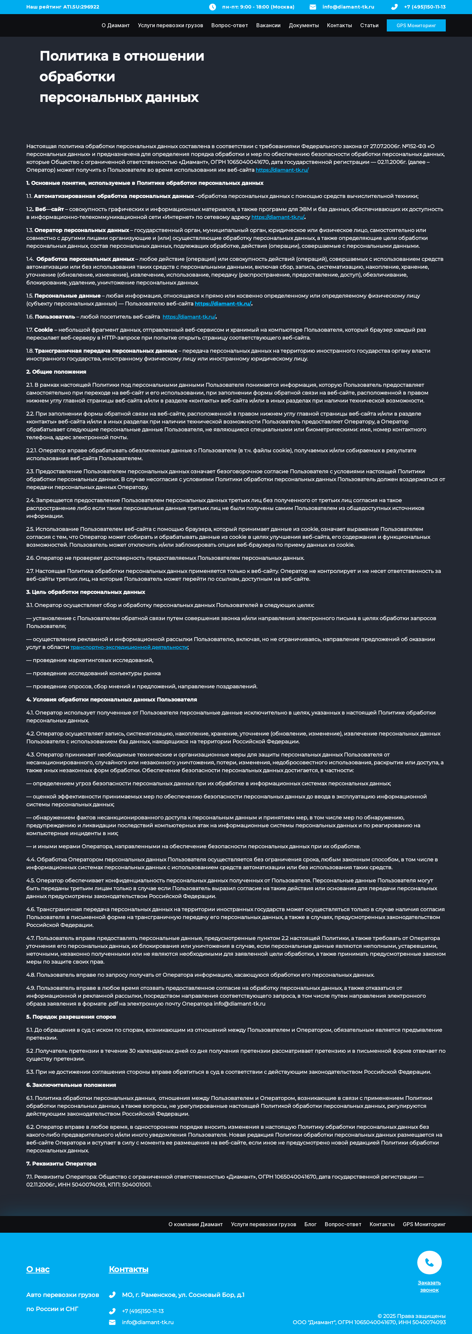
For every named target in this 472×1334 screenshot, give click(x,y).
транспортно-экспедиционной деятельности (128, 647)
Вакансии (268, 25)
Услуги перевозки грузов (170, 25)
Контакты (339, 25)
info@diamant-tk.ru (349, 7)
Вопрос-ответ (229, 25)
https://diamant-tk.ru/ (282, 170)
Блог (311, 1224)
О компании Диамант (195, 1224)
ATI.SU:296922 (81, 7)
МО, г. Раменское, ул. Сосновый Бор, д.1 (183, 1295)
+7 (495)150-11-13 (425, 7)
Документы (304, 25)
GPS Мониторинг (416, 25)
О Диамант (116, 25)
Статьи (369, 25)
